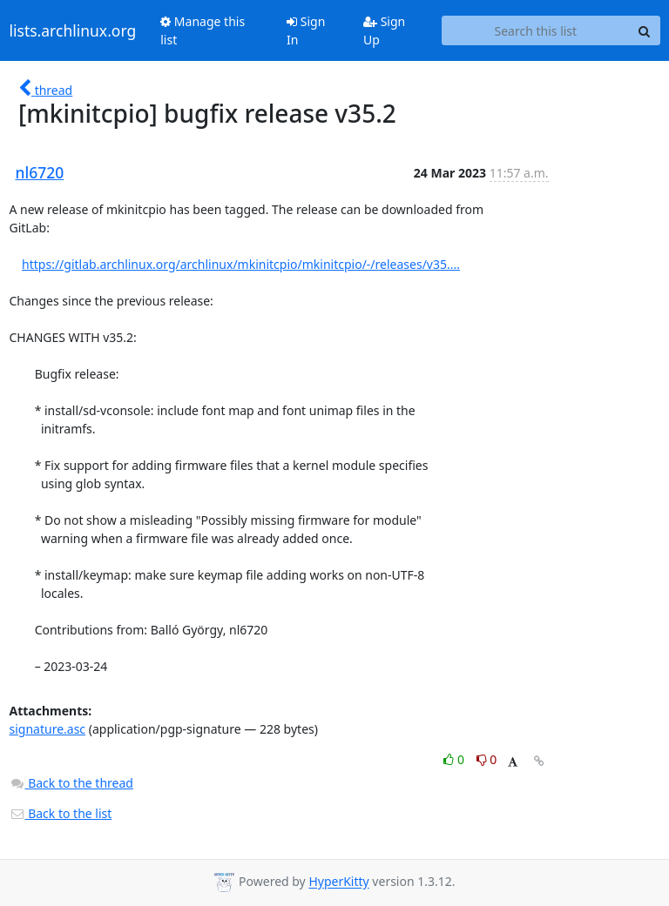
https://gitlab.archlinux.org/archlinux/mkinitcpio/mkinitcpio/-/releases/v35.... (241, 264)
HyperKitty (338, 882)
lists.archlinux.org (73, 30)
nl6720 (40, 172)
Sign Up (384, 30)
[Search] (644, 30)
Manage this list (202, 30)
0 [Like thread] (455, 759)
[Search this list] (535, 30)
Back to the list (61, 813)
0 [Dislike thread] (486, 759)
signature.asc (48, 729)
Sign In (306, 30)
